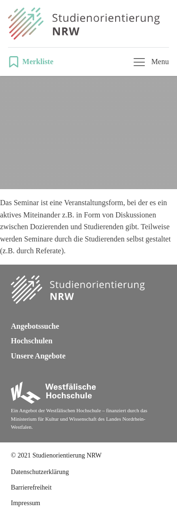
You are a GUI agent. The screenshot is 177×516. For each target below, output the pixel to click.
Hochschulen (31, 341)
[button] (33, 61)
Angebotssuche (35, 326)
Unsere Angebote (38, 356)
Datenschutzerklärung (40, 471)
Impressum (25, 503)
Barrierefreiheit (31, 487)
